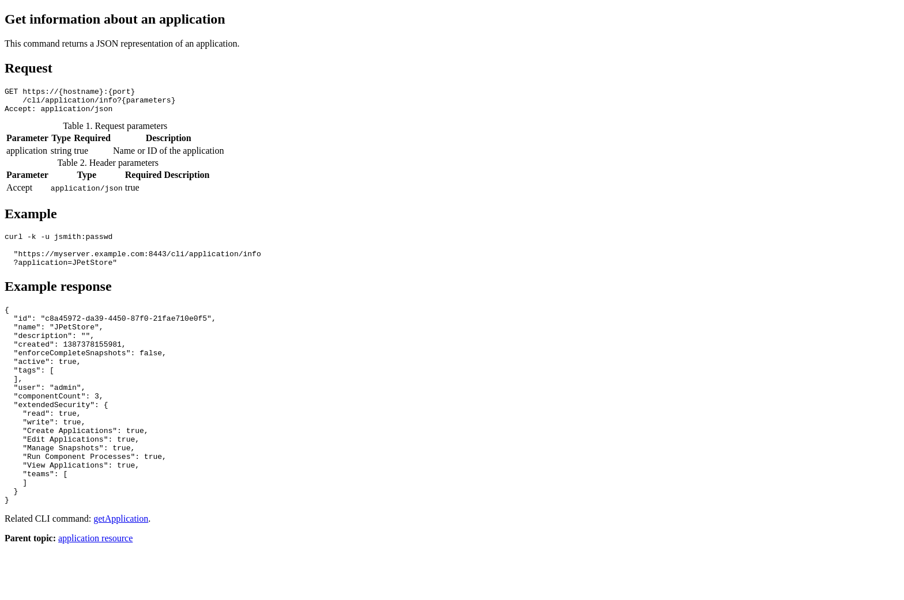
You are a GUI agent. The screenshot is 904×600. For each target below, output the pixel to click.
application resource (95, 590)
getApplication (120, 570)
